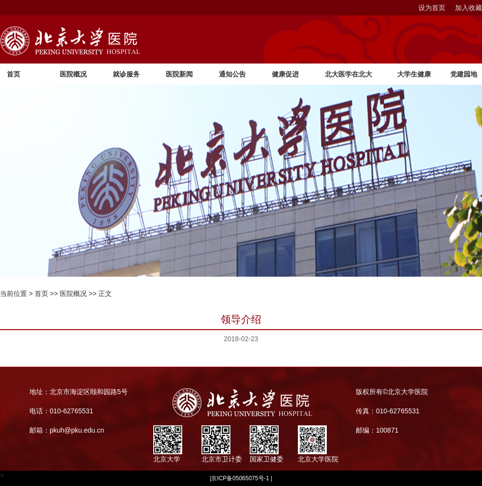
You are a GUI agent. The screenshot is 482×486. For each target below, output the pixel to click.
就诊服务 (126, 74)
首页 (13, 74)
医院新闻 (179, 74)
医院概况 (73, 74)
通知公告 (232, 74)
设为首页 (431, 8)
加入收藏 (468, 8)
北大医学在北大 (348, 74)
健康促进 (285, 74)
